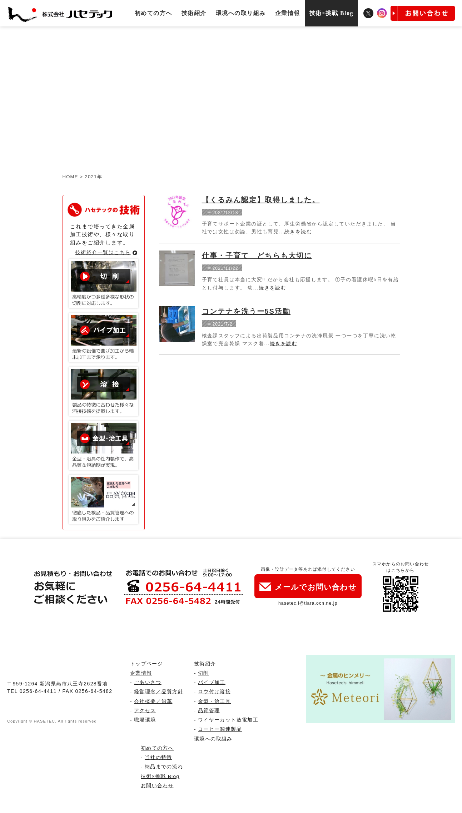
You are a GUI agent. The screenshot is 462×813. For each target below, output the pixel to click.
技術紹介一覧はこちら (103, 252)
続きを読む (298, 231)
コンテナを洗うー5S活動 (246, 311)
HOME (70, 176)
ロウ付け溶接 (214, 691)
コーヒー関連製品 (220, 729)
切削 (203, 673)
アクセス (145, 710)
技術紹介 (194, 13)
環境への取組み (213, 739)
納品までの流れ (164, 766)
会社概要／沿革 (153, 701)
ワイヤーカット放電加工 (228, 720)
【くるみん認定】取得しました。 (261, 200)
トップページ (146, 663)
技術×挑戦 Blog (331, 13)
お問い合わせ (157, 785)
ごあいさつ (148, 682)
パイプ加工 (211, 682)
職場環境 (145, 720)
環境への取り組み (241, 13)
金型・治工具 (214, 701)
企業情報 (287, 13)
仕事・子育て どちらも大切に (257, 255)
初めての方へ (153, 13)
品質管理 (209, 710)
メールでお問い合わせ (308, 587)
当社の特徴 (158, 757)
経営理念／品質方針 (158, 691)
